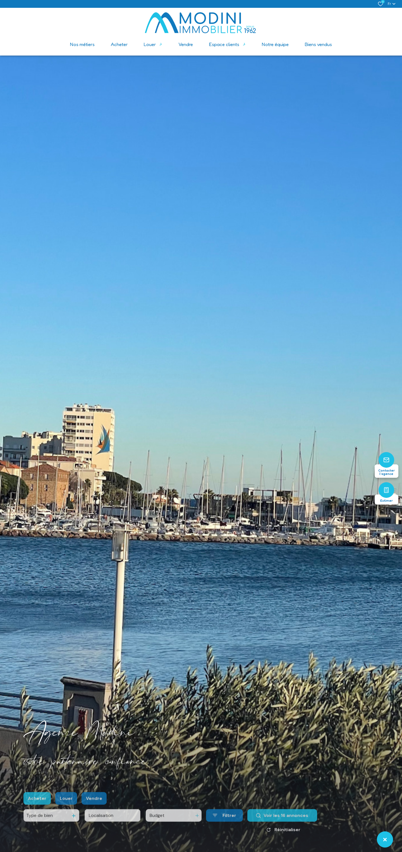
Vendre (94, 810)
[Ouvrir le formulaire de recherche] (224, 827)
